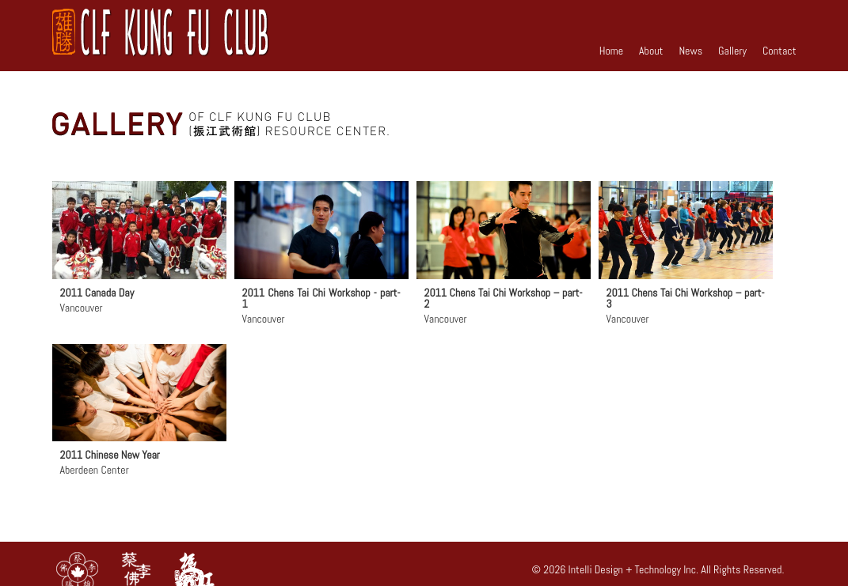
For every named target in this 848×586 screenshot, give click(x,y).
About (651, 50)
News (690, 50)
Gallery (732, 50)
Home (611, 50)
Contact (779, 50)
